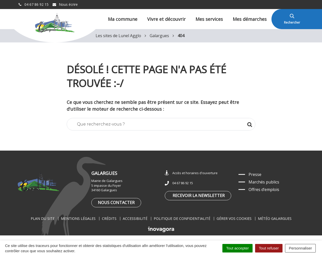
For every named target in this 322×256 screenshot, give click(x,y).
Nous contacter (116, 202)
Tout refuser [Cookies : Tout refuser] (269, 248)
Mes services (209, 19)
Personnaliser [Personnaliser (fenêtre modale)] (300, 248)
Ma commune (122, 19)
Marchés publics (264, 182)
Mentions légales (78, 218)
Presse (255, 174)
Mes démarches (250, 19)
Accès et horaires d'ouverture (191, 173)
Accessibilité (135, 218)
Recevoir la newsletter (199, 195)
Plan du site (43, 218)
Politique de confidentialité (182, 218)
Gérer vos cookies (234, 218)
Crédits (109, 218)
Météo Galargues (275, 218)
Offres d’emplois (264, 189)
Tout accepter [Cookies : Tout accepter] (237, 248)
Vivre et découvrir (166, 19)
